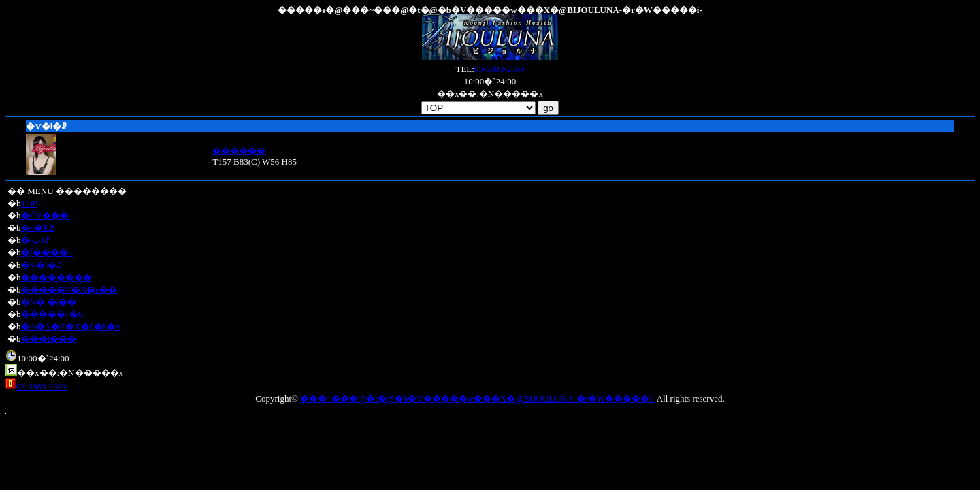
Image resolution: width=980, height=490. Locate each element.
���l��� (49, 338)
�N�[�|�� (48, 302)
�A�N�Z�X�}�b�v (70, 326)
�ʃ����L (47, 252)
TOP (29, 203)
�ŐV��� (45, 215)
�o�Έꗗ (38, 228)
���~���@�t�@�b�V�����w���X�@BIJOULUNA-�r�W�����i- (477, 398)
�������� (56, 277)
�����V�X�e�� (69, 289)
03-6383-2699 (499, 69)
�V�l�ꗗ (41, 265)
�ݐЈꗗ (35, 240)
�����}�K (53, 314)
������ (238, 151)
